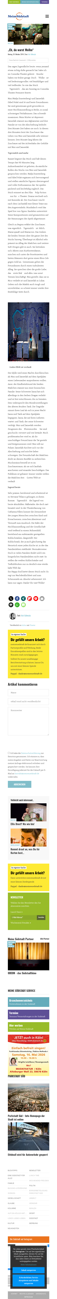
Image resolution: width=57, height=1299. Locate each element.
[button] (11, 598)
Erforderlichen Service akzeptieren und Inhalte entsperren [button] (28, 1280)
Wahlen (32, 1208)
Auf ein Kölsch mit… (17, 1213)
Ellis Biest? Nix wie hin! (23, 824)
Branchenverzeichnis (30, 2)
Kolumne (12, 1208)
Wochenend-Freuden (20, 923)
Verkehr (33, 1203)
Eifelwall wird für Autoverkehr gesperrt (28, 1155)
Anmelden (41, 917)
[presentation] (29, 744)
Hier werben (14, 2)
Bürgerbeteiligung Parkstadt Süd (38, 1192)
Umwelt (32, 1198)
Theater (32, 625)
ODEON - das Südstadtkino (22, 973)
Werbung (33, 1223)
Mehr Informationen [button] (28, 1265)
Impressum (28, 1297)
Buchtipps (12, 1171)
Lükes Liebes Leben (16, 1218)
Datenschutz (41, 1294)
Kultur (10, 43)
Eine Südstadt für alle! (16, 1177)
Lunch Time (16, 912)
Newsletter (35, 1171)
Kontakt (14, 1294)
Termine (44, 2)
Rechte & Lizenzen (27, 1294)
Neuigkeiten (13, 1228)
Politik (32, 1186)
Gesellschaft (15, 845)
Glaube (11, 1203)
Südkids (11, 1193)
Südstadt (33, 1218)
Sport (32, 1213)
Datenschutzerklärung (30, 753)
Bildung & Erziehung (17, 1188)
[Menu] (47, 16)
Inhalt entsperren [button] (28, 1270)
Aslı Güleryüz (32, 54)
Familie (11, 1183)
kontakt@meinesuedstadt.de (27, 774)
